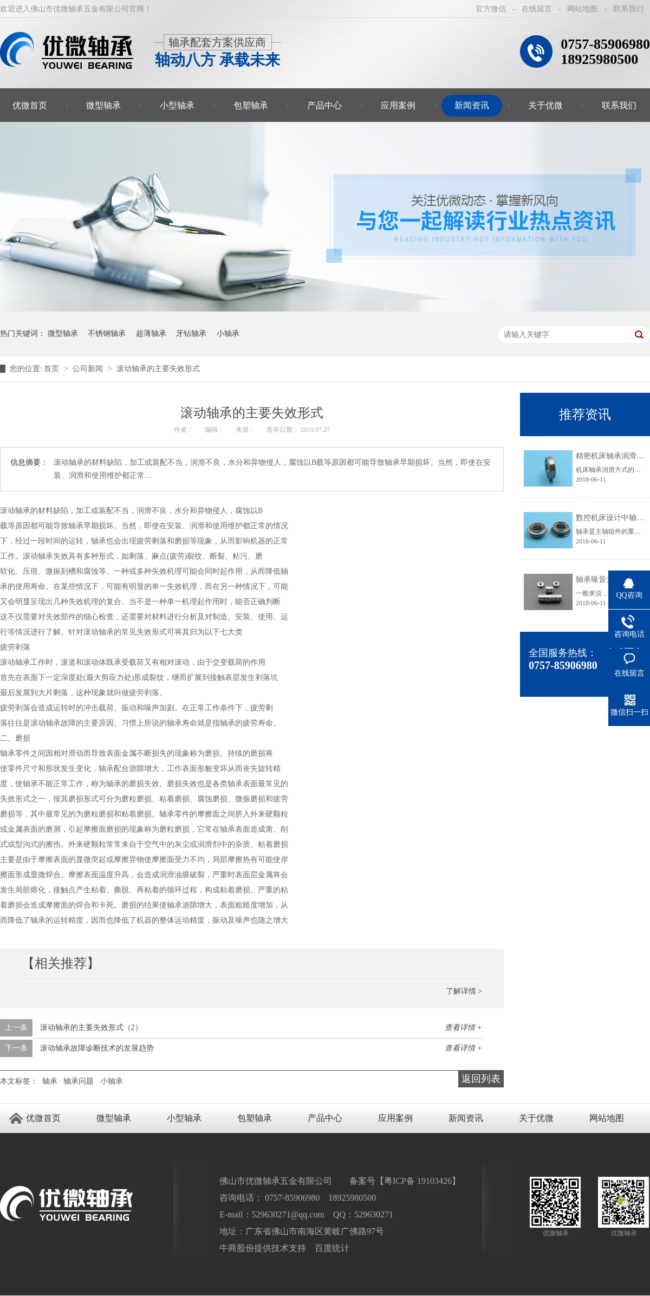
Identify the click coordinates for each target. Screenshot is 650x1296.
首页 (52, 369)
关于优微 (545, 105)
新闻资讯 (471, 105)
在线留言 (537, 9)
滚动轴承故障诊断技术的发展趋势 (97, 1048)
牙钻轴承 (191, 333)
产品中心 (324, 105)
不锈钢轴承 (107, 333)
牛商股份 (236, 1248)
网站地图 (582, 9)
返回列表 (480, 1078)
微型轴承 (103, 105)
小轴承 (228, 333)
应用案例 (398, 105)
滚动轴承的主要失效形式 (158, 369)
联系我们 (628, 9)
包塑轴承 (250, 105)
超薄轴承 (151, 333)
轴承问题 (78, 1081)
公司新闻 (89, 369)
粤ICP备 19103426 (418, 1180)
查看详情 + (463, 1027)
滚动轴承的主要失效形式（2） (91, 1027)
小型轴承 (177, 105)
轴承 (49, 1081)
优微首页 (43, 1118)
